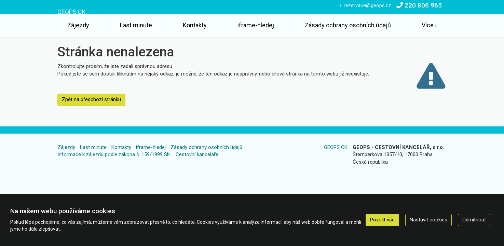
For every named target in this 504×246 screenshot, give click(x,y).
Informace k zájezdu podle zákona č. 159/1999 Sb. (114, 154)
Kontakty (195, 25)
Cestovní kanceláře (197, 154)
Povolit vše (382, 220)
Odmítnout (474, 220)
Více (428, 25)
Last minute (136, 25)
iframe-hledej (255, 25)
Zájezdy (78, 25)
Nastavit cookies (428, 220)
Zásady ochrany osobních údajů (348, 25)
